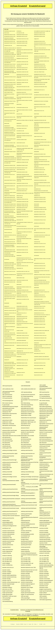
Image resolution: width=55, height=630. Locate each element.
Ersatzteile (27, 611)
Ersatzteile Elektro (14, 609)
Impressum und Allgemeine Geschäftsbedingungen (31, 609)
